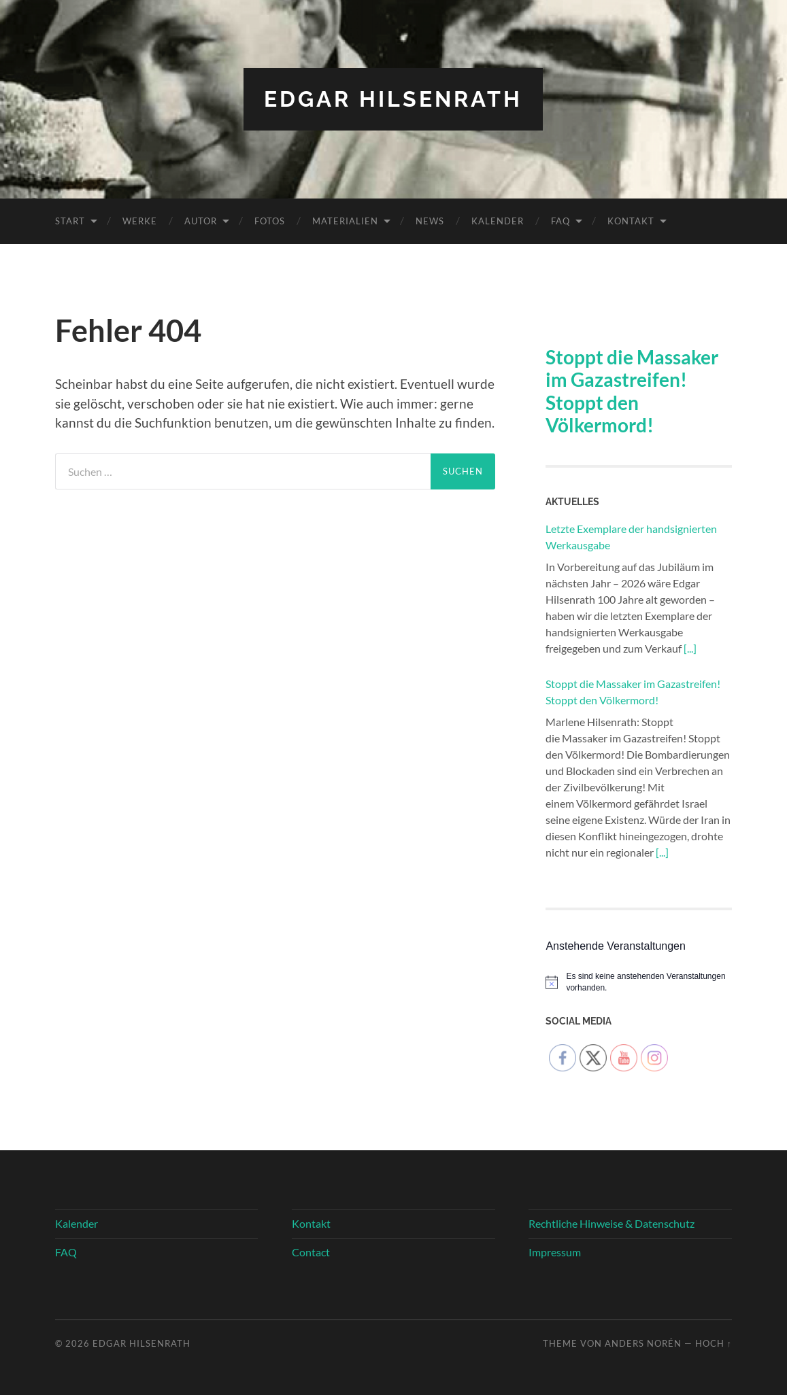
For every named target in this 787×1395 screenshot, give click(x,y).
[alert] (639, 982)
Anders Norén (643, 1343)
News (430, 221)
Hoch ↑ (713, 1343)
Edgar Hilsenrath (393, 98)
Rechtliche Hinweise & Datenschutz (611, 1223)
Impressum (555, 1251)
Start (70, 221)
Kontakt (630, 221)
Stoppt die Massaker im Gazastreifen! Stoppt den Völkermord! (632, 391)
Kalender (497, 221)
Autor (200, 221)
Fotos (269, 221)
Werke (139, 221)
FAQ (560, 221)
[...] (690, 648)
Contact (311, 1251)
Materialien (345, 221)
